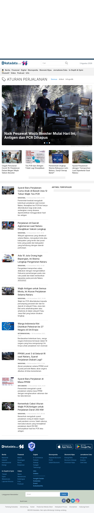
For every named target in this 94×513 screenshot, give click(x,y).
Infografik (69, 79)
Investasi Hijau (70, 462)
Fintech (35, 460)
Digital (23, 70)
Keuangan (21, 460)
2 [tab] (47, 143)
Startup (35, 462)
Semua (54, 79)
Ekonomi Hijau (46, 70)
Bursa (20, 462)
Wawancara (6, 479)
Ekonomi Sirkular (70, 460)
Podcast (20, 73)
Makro (20, 458)
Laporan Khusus (7, 481)
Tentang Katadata (11, 507)
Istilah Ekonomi (54, 462)
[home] (3, 70)
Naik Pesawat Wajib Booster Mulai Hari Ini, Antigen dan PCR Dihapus (40, 136)
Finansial (15, 70)
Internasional (6, 462)
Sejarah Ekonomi (55, 458)
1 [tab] (44, 143)
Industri (4, 460)
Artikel (61, 79)
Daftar (64, 494)
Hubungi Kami (84, 507)
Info (27, 73)
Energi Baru (69, 458)
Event (35, 483)
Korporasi (21, 465)
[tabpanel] (47, 116)
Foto (19, 481)
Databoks (36, 481)
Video (13, 73)
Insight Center (38, 478)
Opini (4, 476)
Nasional (5, 458)
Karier (32, 507)
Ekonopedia (33, 70)
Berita (7, 70)
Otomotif (5, 73)
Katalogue (21, 479)
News (20, 474)
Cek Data (83, 462)
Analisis (83, 460)
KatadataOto (38, 486)
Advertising (24, 507)
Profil (51, 460)
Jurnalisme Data (60, 70)
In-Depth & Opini (76, 70)
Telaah (4, 474)
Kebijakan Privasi (61, 507)
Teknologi (37, 467)
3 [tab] (49, 143)
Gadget (36, 465)
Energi (4, 465)
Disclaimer (73, 507)
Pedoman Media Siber (45, 507)
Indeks (35, 473)
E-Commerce (38, 458)
